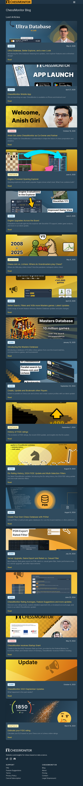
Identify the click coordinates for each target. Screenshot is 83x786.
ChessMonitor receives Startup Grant (24, 645)
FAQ (7, 768)
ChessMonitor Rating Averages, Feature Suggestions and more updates (39, 602)
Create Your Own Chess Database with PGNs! (28, 517)
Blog (43, 768)
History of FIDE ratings (18, 432)
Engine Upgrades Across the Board (23, 220)
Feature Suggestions (13, 770)
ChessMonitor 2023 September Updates (26, 689)
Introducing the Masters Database (23, 347)
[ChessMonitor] (19, 2)
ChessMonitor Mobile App (19, 94)
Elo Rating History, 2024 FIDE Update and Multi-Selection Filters (36, 473)
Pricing (44, 773)
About (44, 770)
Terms (8, 773)
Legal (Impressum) (49, 778)
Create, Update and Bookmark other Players (27, 390)
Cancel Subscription (13, 778)
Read (10, 60)
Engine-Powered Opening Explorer (23, 179)
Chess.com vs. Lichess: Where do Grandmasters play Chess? (35, 264)
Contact (45, 776)
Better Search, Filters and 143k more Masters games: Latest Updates (38, 305)
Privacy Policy (11, 776)
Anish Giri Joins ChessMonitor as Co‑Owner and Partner (32, 135)
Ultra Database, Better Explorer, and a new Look (29, 50)
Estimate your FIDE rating (19, 730)
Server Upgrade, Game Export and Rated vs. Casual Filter (33, 558)
